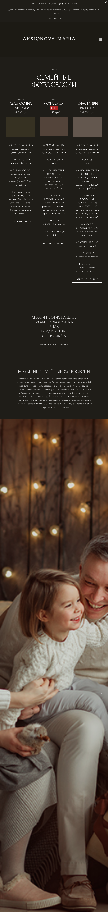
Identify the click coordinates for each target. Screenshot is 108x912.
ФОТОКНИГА (50, 199)
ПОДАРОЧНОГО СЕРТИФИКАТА (54, 337)
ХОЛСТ (87, 224)
